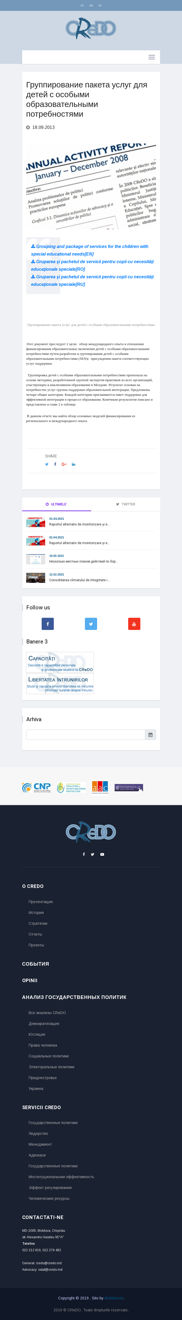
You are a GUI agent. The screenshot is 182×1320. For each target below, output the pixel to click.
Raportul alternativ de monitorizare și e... (79, 524)
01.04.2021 (56, 518)
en (91, 5)
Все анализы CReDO (47, 1013)
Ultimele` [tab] (56, 504)
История (36, 912)
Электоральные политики (51, 1067)
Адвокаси (37, 1155)
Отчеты (35, 934)
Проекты (36, 945)
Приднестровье (43, 1078)
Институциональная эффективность (61, 1177)
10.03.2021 (56, 555)
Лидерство (38, 1133)
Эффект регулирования (50, 1187)
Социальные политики (49, 1056)
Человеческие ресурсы (49, 1198)
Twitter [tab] (125, 504)
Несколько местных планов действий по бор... (83, 561)
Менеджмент (40, 1144)
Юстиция (37, 1034)
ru (99, 5)
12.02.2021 (56, 574)
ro (82, 5)
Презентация (41, 902)
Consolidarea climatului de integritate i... (79, 580)
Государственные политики (53, 1122)
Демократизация (44, 1023)
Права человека (43, 1045)
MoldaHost (114, 1298)
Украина (36, 1088)
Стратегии (38, 923)
